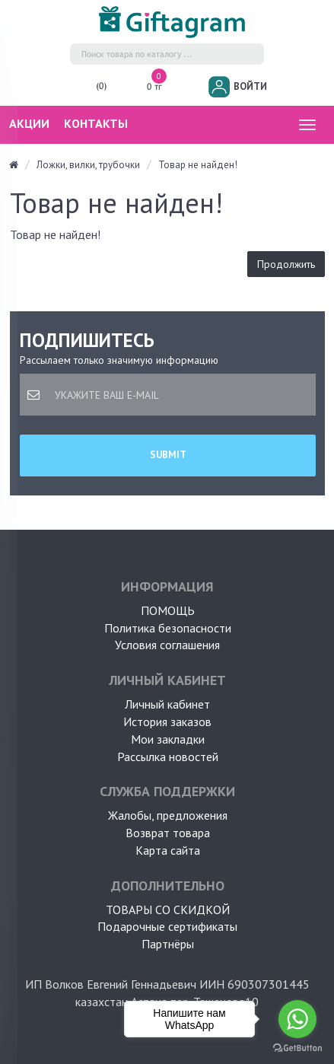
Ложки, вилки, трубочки (88, 164)
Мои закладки (168, 739)
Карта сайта (167, 850)
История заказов (167, 721)
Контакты (96, 123)
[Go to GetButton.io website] (297, 1048)
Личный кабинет (167, 704)
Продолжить (286, 264)
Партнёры (168, 943)
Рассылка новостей (167, 756)
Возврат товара (168, 832)
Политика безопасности (167, 628)
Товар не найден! (197, 164)
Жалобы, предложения (167, 815)
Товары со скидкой (168, 909)
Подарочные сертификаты (167, 926)
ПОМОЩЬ (168, 610)
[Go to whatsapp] (297, 1019)
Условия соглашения (167, 644)
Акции (29, 123)
